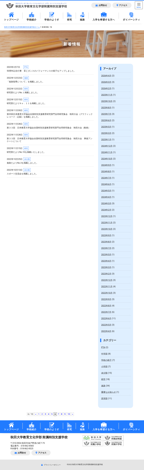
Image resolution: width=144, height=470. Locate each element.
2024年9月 (106, 165)
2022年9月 (106, 299)
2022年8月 (106, 305)
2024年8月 (106, 171)
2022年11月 (106, 286)
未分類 (27, 159)
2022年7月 (106, 312)
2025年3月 (106, 133)
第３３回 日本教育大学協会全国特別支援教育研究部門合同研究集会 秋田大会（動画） (48, 127)
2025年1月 (106, 139)
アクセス (122, 5)
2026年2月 (106, 88)
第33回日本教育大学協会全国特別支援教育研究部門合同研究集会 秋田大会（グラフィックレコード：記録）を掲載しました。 (50, 115)
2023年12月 (106, 216)
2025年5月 (106, 127)
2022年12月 (106, 280)
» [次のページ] (72, 414)
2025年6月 (106, 120)
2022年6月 (106, 318)
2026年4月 (106, 75)
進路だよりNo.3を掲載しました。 (22, 163)
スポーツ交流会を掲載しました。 (22, 173)
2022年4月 (106, 331)
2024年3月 (106, 203)
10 (69, 414)
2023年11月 (106, 222)
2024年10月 (106, 158)
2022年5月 (106, 325)
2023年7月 (106, 248)
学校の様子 (106, 360)
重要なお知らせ (108, 392)
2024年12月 (106, 146)
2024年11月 (106, 152)
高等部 (104, 398)
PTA (26, 67)
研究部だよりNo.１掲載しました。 (23, 92)
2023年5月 (106, 254)
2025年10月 (106, 101)
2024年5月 (106, 190)
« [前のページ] (35, 414)
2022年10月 (106, 293)
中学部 (104, 354)
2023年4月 (106, 261)
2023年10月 (106, 229)
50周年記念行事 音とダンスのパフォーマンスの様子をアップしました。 (41, 71)
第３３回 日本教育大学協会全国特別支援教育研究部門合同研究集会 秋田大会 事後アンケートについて (49, 139)
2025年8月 (106, 107)
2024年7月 (106, 178)
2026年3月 (106, 82)
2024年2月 (106, 210)
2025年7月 (106, 114)
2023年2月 (106, 273)
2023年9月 (106, 235)
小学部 (104, 366)
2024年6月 (106, 184)
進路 (26, 78)
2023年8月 (106, 242)
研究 (26, 89)
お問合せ (101, 5)
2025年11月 (106, 95)
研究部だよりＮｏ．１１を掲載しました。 (26, 103)
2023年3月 (106, 267)
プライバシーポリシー (51, 465)
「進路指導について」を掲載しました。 (25, 81)
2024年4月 (106, 197)
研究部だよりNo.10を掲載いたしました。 (26, 152)
